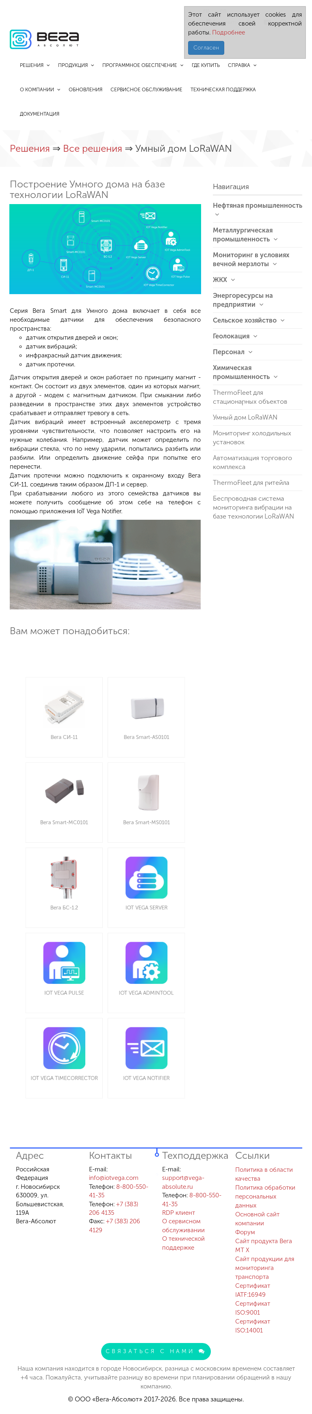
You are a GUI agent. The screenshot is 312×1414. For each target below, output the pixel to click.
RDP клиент (178, 1212)
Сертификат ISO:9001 (252, 1308)
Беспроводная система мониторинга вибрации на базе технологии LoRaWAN (253, 507)
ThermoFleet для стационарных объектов (250, 397)
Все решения (94, 148)
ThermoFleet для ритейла (251, 482)
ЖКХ (224, 280)
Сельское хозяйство (248, 320)
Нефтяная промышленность (257, 209)
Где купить (206, 65)
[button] (193, 211)
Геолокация (235, 336)
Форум (245, 1232)
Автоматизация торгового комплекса (252, 462)
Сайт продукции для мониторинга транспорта (264, 1268)
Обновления (85, 90)
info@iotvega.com (114, 1178)
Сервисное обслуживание (146, 90)
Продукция (76, 65)
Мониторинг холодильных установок (252, 437)
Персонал (232, 352)
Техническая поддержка (223, 90)
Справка (242, 65)
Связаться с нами (156, 1351)
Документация (39, 114)
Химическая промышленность (245, 372)
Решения (35, 65)
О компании (40, 90)
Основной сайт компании (257, 1219)
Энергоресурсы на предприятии (243, 300)
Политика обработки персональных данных (265, 1196)
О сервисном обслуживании (183, 1225)
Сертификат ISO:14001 (252, 1326)
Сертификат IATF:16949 (252, 1290)
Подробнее (227, 32)
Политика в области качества (264, 1174)
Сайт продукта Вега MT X (263, 1246)
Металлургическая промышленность (245, 234)
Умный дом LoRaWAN (245, 417)
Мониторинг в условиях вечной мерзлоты (251, 259)
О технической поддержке (183, 1243)
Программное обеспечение (143, 65)
